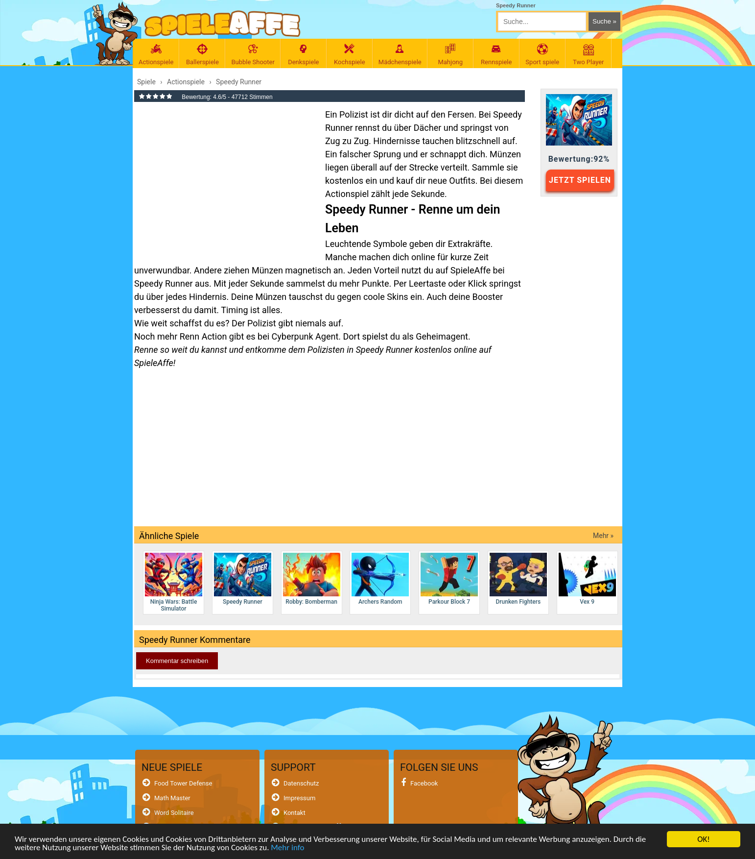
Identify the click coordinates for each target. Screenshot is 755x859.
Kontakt (294, 812)
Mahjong (450, 55)
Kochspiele (349, 55)
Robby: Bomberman (311, 579)
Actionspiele (156, 55)
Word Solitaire (174, 812)
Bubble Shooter (252, 55)
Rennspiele (496, 55)
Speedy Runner (242, 579)
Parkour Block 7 (449, 579)
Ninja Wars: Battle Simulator (173, 582)
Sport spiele (542, 55)
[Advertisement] (224, 178)
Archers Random (380, 579)
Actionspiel (347, 194)
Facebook (424, 783)
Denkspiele (303, 55)
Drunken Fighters (518, 579)
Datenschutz (301, 783)
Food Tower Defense (183, 783)
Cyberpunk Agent (305, 336)
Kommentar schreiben (177, 660)
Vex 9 (587, 579)
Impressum (299, 798)
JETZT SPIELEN (580, 180)
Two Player (588, 55)
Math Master (172, 798)
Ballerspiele (202, 55)
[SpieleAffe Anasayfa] (222, 23)
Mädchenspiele (400, 55)
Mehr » (603, 536)
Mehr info (287, 847)
